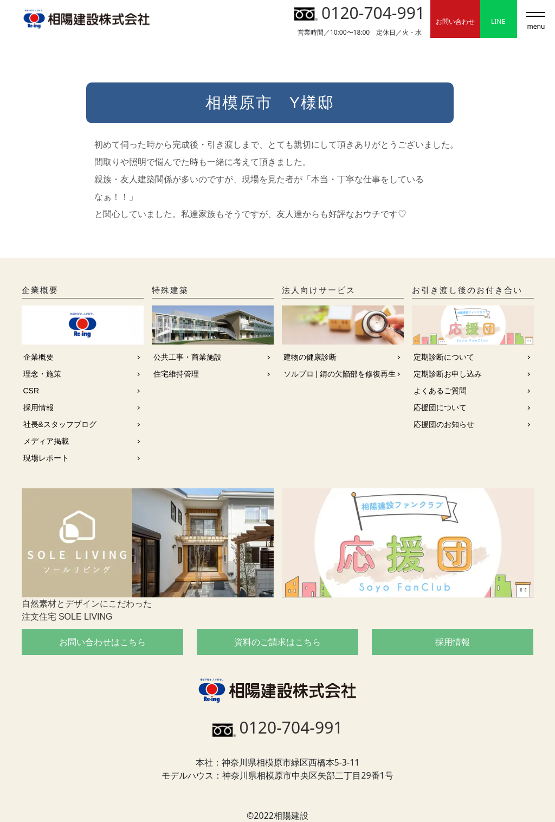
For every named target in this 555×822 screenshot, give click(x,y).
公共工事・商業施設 (187, 357)
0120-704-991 (359, 13)
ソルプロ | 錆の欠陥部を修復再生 (339, 373)
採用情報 (38, 407)
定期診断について (444, 357)
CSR (31, 390)
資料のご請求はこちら (277, 642)
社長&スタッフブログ (59, 424)
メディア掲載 (46, 441)
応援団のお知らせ (444, 424)
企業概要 (38, 357)
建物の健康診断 (310, 357)
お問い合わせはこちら (102, 642)
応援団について (440, 407)
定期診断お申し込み (448, 373)
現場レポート (46, 458)
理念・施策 (42, 373)
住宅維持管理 (176, 373)
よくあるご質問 (440, 390)
